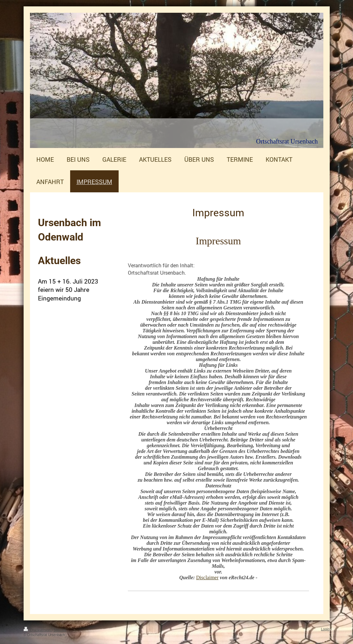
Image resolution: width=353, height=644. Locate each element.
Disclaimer (207, 577)
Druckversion (38, 630)
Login (325, 629)
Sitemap (60, 630)
